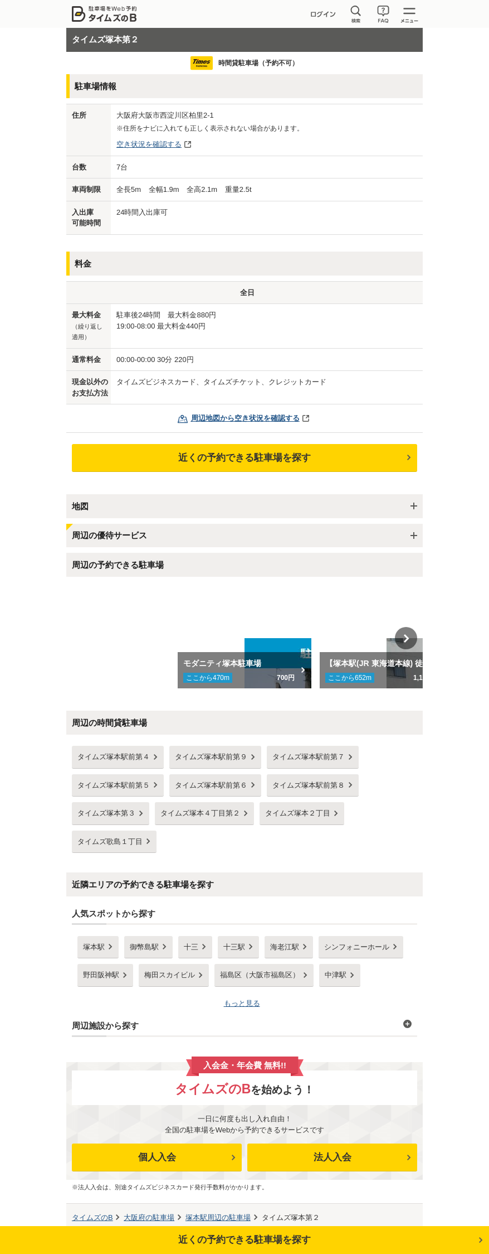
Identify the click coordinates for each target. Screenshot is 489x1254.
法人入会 (332, 1157)
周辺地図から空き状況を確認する (245, 418)
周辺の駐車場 (218, 1217)
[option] (245, 638)
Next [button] (406, 638)
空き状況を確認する (149, 144)
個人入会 (157, 1157)
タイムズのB (92, 1217)
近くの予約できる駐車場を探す (244, 457)
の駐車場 (149, 1217)
